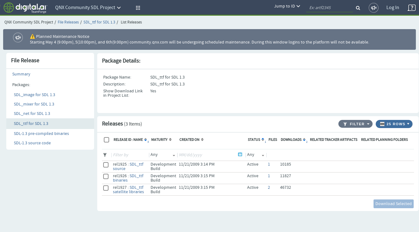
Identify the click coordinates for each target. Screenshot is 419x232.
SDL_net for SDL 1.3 (32, 113)
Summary (21, 74)
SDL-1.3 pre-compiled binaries (41, 134)
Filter (354, 124)
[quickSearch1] (329, 7)
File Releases (68, 22)
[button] (137, 8)
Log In (392, 7)
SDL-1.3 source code (32, 143)
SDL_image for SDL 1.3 (34, 95)
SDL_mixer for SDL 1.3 (34, 104)
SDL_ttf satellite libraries (128, 190)
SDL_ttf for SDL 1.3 (99, 22)
